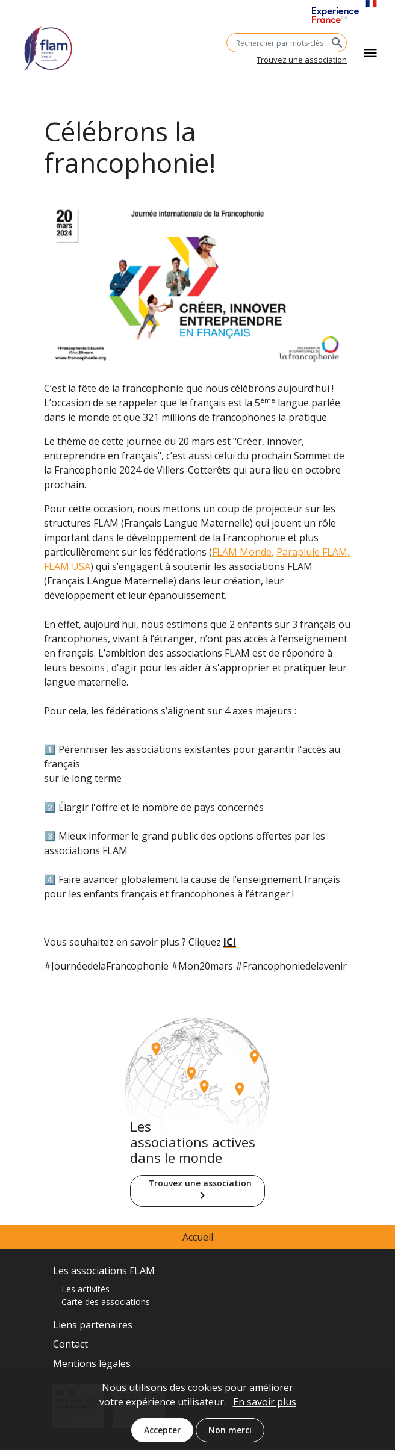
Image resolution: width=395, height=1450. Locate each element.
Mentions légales (92, 1363)
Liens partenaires (92, 1324)
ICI (229, 942)
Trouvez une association (302, 59)
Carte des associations (105, 1301)
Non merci (230, 1436)
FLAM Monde (242, 552)
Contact (70, 1344)
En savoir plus (264, 1408)
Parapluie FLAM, (313, 552)
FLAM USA (67, 566)
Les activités (85, 1289)
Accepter (162, 1436)
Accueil (197, 1237)
